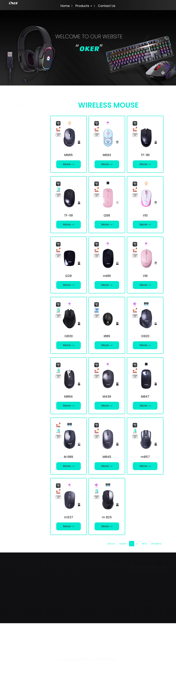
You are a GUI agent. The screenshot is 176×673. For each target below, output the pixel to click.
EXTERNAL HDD (23, 213)
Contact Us (106, 6)
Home (65, 6)
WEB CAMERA (22, 230)
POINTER (19, 247)
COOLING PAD (22, 196)
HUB (16, 314)
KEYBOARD (21, 255)
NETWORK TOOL (24, 281)
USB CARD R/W (23, 306)
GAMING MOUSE (24, 116)
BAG (16, 188)
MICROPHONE (22, 272)
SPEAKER (20, 298)
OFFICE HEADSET (25, 222)
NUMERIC (19, 264)
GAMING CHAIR (23, 142)
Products (83, 6)
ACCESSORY (22, 179)
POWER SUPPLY (23, 289)
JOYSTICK (19, 150)
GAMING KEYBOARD (26, 125)
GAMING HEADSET (25, 133)
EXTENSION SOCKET (26, 205)
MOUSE (19, 239)
